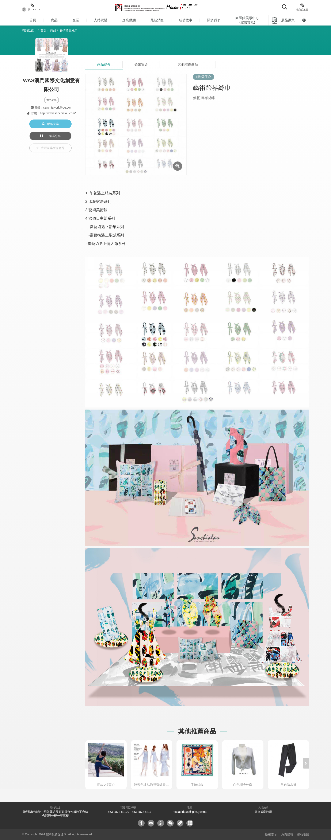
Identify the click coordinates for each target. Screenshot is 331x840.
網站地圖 (303, 834)
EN (34, 9)
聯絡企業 (50, 124)
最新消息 (157, 20)
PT (40, 9)
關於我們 (214, 20)
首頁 (32, 20)
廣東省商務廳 (263, 811)
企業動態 (129, 20)
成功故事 (185, 20)
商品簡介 (104, 64)
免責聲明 (287, 834)
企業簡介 (141, 64)
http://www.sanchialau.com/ (58, 113)
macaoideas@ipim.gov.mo (190, 811)
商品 (54, 20)
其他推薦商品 (188, 64)
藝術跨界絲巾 (68, 30)
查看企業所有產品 (50, 148)
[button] (306, 763)
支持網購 (100, 20)
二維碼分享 (50, 136)
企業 (75, 20)
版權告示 (271, 834)
